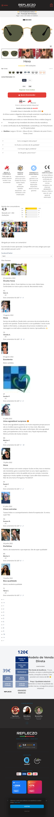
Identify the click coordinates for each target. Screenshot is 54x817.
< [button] (3, 599)
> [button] (3, 641)
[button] (4, 5)
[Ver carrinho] (51, 5)
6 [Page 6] (3, 622)
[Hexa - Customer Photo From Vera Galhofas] (4, 224)
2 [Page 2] (3, 609)
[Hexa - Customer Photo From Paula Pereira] (11, 229)
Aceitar (27, 806)
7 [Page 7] (3, 625)
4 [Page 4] (3, 615)
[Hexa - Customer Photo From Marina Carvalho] (4, 229)
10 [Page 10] (4, 634)
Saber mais (17, 802)
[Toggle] (2, 141)
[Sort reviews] (27, 256)
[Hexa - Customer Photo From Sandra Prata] (24, 224)
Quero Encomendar (26, 95)
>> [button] (4, 637)
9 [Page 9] (3, 631)
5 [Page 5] (3, 618)
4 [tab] (29, 19)
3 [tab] (27, 19)
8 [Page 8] (3, 628)
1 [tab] (24, 19)
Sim (30, 80)
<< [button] (4, 603)
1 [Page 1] (3, 606)
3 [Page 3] (3, 612)
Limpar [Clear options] (51, 68)
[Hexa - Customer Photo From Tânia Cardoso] (11, 235)
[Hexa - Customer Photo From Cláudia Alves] (18, 224)
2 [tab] (26, 19)
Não (24, 80)
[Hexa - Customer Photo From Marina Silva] (24, 229)
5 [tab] (30, 19)
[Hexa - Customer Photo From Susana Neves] (18, 229)
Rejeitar (26, 811)
